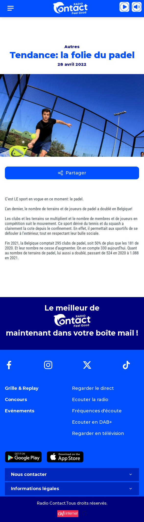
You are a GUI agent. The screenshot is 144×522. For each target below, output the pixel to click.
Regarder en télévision (98, 433)
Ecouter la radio (90, 399)
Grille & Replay (21, 388)
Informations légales (72, 488)
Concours (16, 399)
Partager (72, 173)
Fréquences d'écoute (97, 411)
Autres (72, 46)
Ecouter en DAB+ (92, 422)
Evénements (19, 411)
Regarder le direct (93, 388)
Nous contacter (72, 474)
